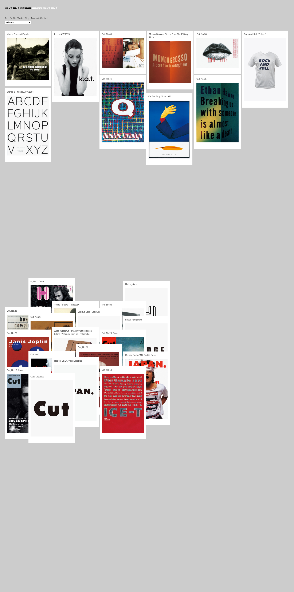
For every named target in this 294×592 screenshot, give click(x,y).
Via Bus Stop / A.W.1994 (149, 123)
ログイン (37, 379)
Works (20, 18)
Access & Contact (39, 18)
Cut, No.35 (197, 87)
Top (6, 18)
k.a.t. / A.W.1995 (62, 34)
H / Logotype (131, 284)
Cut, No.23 (12, 333)
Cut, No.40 (107, 34)
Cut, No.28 (12, 311)
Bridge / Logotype (133, 320)
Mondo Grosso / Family (18, 34)
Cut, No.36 (106, 83)
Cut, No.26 (36, 317)
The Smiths (107, 305)
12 (83, 372)
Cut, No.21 (83, 347)
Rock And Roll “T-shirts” (254, 36)
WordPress (21, 383)
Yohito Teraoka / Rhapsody (66, 305)
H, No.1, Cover (37, 281)
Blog (27, 18)
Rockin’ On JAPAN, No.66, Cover (140, 355)
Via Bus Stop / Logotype (89, 312)
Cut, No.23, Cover (110, 333)
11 (72, 372)
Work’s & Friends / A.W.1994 (20, 106)
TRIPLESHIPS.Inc (69, 383)
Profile (13, 18)
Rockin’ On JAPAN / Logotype (68, 361)
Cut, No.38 (201, 35)
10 (61, 372)
